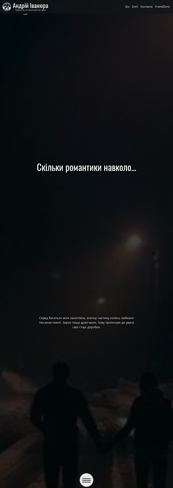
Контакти (147, 6)
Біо (127, 6)
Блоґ (135, 6)
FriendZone (162, 6)
